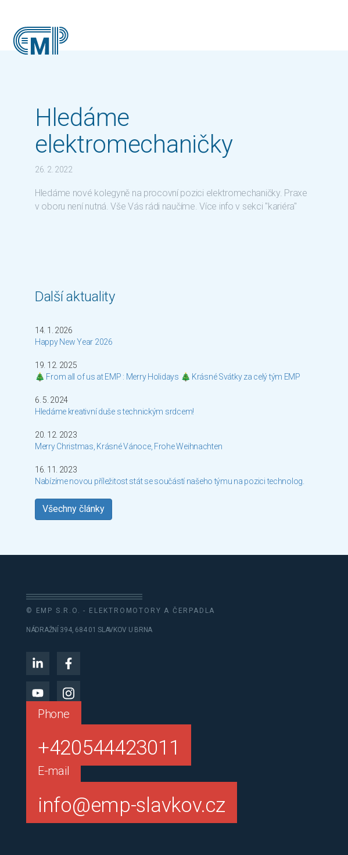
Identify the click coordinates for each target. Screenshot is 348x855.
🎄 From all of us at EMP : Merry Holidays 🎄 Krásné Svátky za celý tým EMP (167, 376)
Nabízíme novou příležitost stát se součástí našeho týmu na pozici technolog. (169, 481)
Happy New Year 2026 (74, 342)
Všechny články (73, 508)
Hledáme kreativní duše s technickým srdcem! (114, 411)
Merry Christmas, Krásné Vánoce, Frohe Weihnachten (128, 446)
